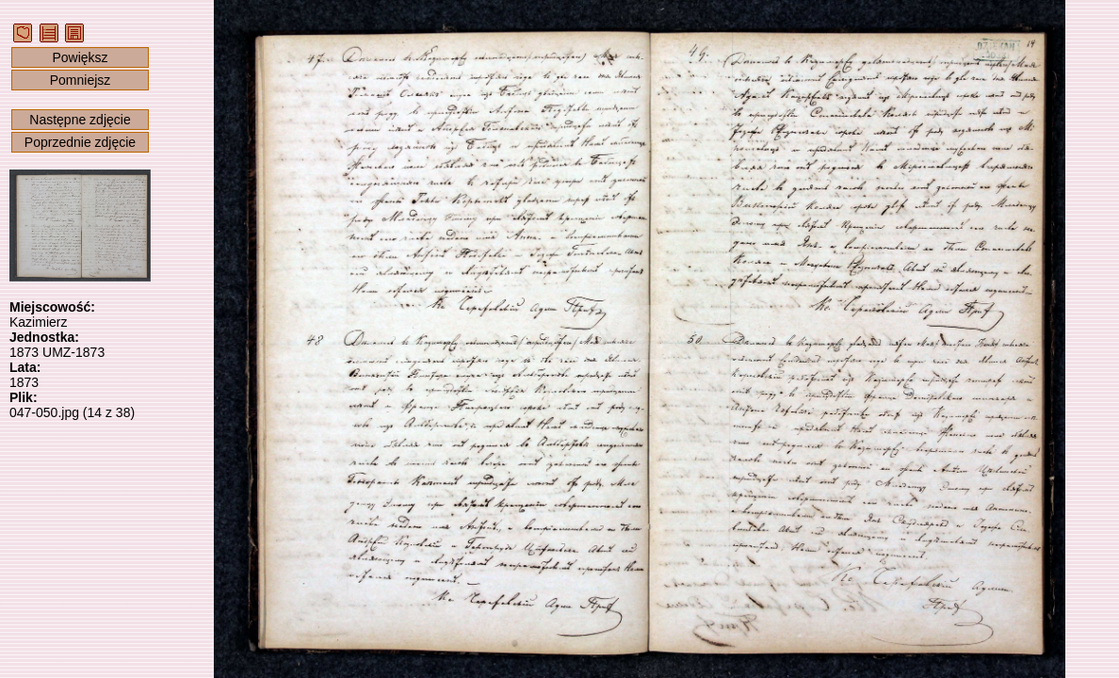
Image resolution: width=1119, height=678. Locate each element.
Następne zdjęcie (79, 119)
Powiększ (79, 57)
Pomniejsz (80, 80)
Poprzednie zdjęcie (80, 142)
